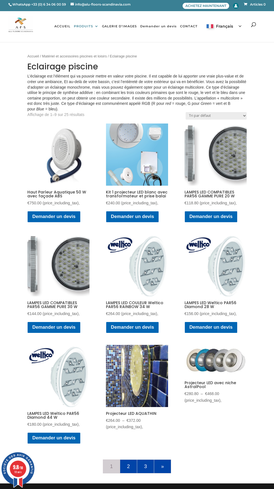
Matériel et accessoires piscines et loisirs (74, 56)
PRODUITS (83, 26)
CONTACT (189, 26)
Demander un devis (158, 26)
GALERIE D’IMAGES (119, 26)
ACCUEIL (62, 26)
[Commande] (216, 116)
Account (236, 6)
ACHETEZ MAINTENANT (205, 6)
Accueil (33, 56)
